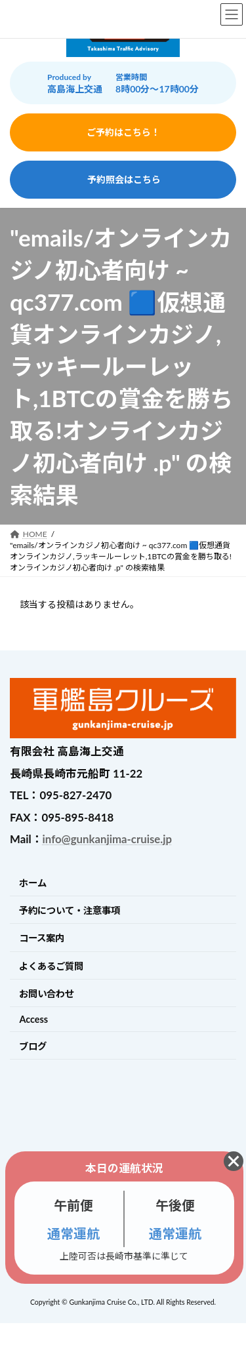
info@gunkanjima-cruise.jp (107, 839)
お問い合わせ (46, 993)
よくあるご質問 (51, 966)
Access (33, 1019)
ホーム (33, 882)
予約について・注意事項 (69, 910)
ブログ (33, 1046)
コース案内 (41, 937)
